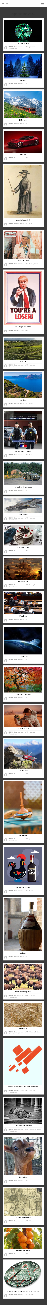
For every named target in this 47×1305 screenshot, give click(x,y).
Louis (30, 223)
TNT (19, 1034)
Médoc (31, 891)
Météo (36, 264)
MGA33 (6, 3)
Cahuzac (31, 1032)
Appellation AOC (22, 47)
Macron (31, 264)
